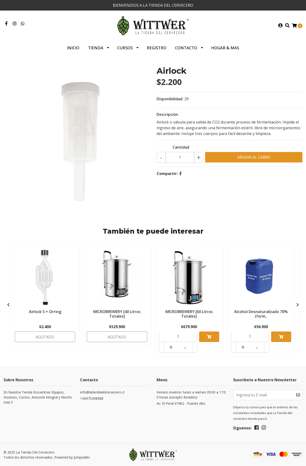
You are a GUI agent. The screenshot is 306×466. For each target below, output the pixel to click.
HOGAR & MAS (225, 48)
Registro (156, 48)
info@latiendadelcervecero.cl (102, 392)
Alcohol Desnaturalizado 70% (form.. (261, 314)
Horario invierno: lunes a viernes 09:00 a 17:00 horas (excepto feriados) (191, 394)
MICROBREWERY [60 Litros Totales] (189, 314)
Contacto (186, 48)
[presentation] (8, 304)
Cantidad (181, 147)
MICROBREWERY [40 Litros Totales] (117, 314)
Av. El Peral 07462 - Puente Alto (181, 403)
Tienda (95, 48)
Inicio (73, 48)
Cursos (125, 48)
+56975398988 (91, 398)
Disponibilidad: (170, 98)
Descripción (167, 114)
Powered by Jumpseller (72, 457)
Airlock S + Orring (45, 311)
